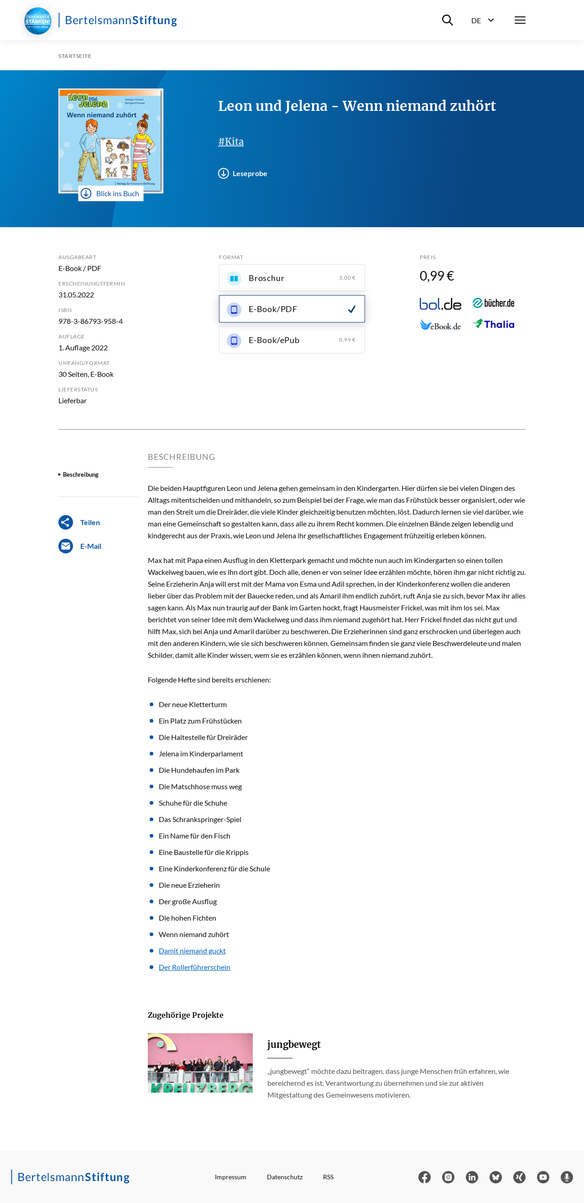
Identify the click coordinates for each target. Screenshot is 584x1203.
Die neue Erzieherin (189, 884)
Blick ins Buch (110, 193)
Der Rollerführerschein (194, 967)
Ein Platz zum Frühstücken (200, 720)
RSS (328, 1177)
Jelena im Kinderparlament (201, 753)
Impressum (230, 1177)
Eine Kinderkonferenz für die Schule (214, 868)
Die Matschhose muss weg (200, 786)
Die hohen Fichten (187, 917)
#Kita (231, 141)
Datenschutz (284, 1177)
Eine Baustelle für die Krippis (204, 852)
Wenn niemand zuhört (194, 934)
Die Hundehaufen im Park (199, 770)
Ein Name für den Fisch (194, 835)
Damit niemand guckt (192, 950)
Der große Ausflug (188, 901)
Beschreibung (81, 474)
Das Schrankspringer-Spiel (200, 819)
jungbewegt (294, 1044)
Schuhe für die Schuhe (193, 802)
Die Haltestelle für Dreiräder (203, 737)
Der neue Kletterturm (193, 704)
